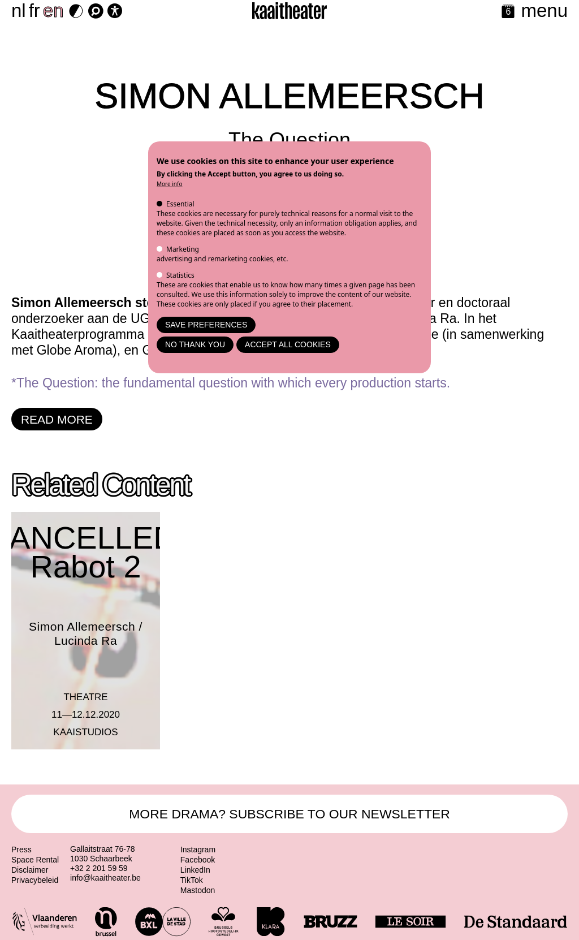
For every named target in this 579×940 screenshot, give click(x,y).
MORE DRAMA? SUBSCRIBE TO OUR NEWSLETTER (289, 814)
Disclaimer (29, 869)
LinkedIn (195, 869)
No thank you (195, 344)
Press (21, 849)
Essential (180, 204)
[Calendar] (508, 12)
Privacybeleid (34, 880)
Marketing (182, 249)
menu (544, 10)
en (53, 10)
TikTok (191, 880)
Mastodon (197, 890)
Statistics (180, 275)
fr (34, 10)
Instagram (197, 849)
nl (18, 10)
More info (170, 184)
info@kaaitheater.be (105, 877)
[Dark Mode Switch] (76, 11)
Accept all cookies (288, 344)
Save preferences (206, 324)
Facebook (197, 859)
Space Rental (35, 859)
